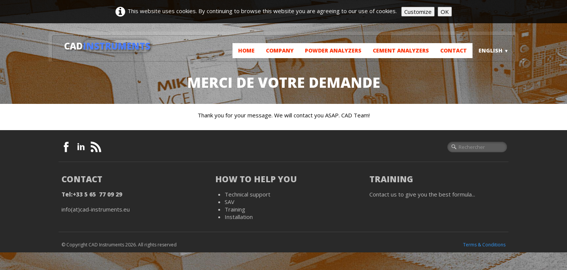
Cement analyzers (401, 50)
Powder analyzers (333, 50)
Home (246, 50)
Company (280, 50)
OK (445, 11)
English (493, 50)
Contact (453, 50)
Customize (418, 11)
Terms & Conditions (484, 245)
